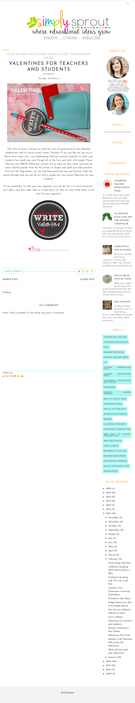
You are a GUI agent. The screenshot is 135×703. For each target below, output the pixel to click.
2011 (108, 666)
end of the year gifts (115, 409)
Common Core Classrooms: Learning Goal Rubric (119, 591)
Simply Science (111, 446)
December (114, 518)
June (111, 542)
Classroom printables (115, 424)
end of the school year (116, 466)
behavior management (115, 456)
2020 (109, 489)
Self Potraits (122, 301)
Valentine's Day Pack (119, 635)
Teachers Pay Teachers (115, 337)
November (114, 522)
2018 (109, 497)
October (113, 526)
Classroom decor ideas (116, 342)
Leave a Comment (13, 271)
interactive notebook (115, 414)
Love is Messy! (115, 617)
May (111, 547)
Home (6, 50)
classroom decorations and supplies (117, 381)
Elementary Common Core (117, 429)
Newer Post (10, 279)
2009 (109, 674)
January (113, 657)
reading (108, 419)
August (112, 534)
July (111, 538)
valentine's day (58, 54)
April (111, 551)
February (113, 559)
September (114, 530)
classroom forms (113, 404)
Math (106, 347)
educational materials (115, 461)
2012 (109, 661)
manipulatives (111, 471)
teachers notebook (114, 352)
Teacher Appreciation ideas (117, 374)
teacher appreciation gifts (117, 368)
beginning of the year (115, 451)
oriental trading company (117, 393)
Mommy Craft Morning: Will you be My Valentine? (120, 642)
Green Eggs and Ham (119, 563)
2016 (109, 505)
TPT (105, 362)
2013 (109, 513)
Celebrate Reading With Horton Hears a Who (119, 570)
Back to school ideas (115, 399)
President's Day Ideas (119, 599)
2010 (109, 670)
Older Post (87, 279)
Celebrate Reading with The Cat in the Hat (118, 580)
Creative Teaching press (116, 357)
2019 (109, 493)
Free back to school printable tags (117, 435)
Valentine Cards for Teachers (26, 54)
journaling (109, 387)
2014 (109, 509)
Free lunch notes (113, 441)
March (112, 555)
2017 (108, 501)
